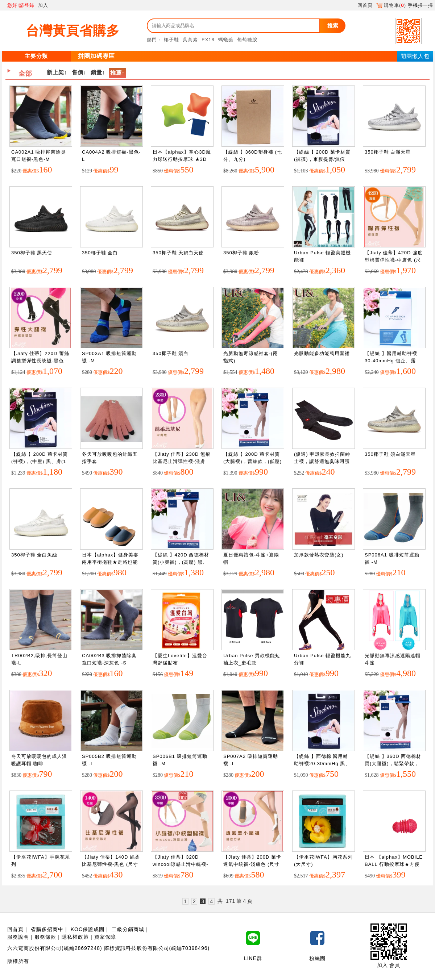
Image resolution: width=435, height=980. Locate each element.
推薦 (116, 73)
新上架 (55, 72)
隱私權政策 (75, 937)
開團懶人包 (415, 56)
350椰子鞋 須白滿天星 (390, 454)
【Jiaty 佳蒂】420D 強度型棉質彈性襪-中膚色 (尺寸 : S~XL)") (394, 260)
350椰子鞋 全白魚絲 (34, 555)
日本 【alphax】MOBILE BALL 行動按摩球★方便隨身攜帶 (394, 864)
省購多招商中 (47, 929)
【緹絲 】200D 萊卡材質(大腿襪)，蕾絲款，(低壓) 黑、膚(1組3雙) (252, 461)
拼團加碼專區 (96, 56)
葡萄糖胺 (247, 39)
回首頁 (365, 5)
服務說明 (18, 937)
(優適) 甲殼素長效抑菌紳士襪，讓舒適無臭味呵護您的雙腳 (322, 461)
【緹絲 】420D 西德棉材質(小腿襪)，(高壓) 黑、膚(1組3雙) (181, 562)
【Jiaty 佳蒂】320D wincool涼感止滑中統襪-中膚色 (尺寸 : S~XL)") (180, 864)
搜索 (332, 25)
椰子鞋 (171, 39)
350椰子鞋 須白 (170, 353)
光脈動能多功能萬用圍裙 (322, 353)
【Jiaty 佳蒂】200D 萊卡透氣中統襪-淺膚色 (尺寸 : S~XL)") (252, 864)
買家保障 (105, 937)
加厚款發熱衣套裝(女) (319, 555)
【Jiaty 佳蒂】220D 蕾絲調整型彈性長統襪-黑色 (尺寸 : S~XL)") (40, 360)
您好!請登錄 (20, 5)
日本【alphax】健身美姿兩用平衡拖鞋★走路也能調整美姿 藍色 (110, 562)
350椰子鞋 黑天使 (31, 252)
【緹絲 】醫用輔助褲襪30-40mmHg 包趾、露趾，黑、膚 (391, 360)
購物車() (391, 5)
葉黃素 (190, 39)
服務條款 (45, 937)
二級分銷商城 (128, 929)
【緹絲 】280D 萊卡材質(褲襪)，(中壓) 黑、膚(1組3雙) (39, 461)
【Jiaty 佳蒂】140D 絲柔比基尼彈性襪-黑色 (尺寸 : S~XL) (111, 864)
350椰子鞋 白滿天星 (388, 152)
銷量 (96, 72)
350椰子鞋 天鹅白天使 (178, 252)
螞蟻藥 (225, 39)
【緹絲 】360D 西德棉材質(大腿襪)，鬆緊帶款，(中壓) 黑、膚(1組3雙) (393, 763)
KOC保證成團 (87, 929)
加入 (43, 5)
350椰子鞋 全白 (100, 252)
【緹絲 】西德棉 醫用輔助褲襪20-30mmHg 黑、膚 (322, 763)
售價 (77, 72)
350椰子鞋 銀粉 (241, 252)
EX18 (208, 39)
